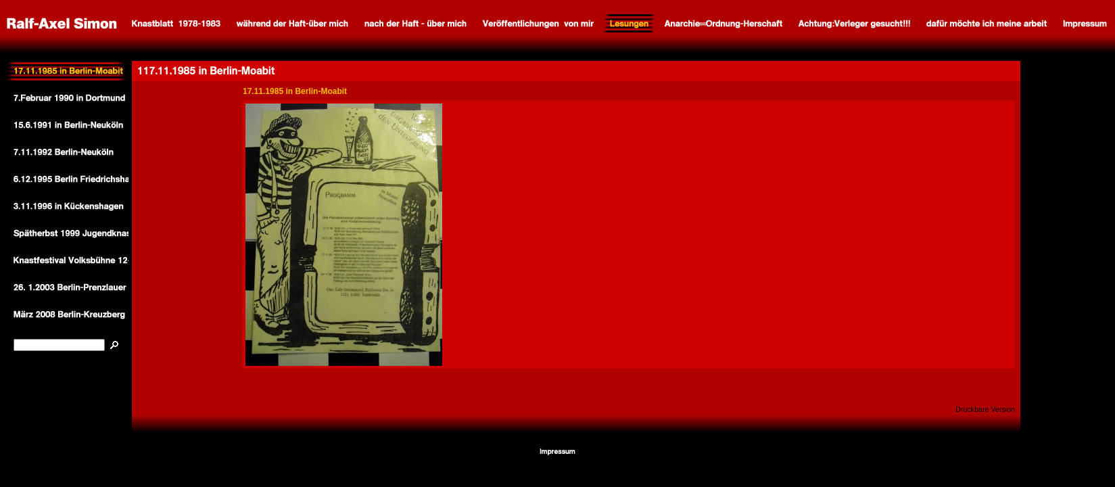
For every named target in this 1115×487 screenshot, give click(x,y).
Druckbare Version (985, 409)
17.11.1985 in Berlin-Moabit (295, 91)
